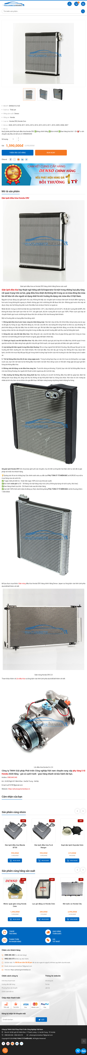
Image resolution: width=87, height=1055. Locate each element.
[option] (43, 53)
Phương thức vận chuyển (9, 988)
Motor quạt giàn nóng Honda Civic (15, 905)
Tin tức (47, 984)
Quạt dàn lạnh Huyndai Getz (72, 845)
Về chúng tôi (49, 981)
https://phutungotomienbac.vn (19, 789)
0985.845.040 (12, 777)
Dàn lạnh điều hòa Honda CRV (15, 198)
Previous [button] (77, 811)
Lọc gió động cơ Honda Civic (43, 904)
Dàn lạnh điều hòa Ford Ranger (43, 846)
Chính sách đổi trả (7, 991)
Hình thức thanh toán (8, 981)
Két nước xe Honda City (72, 904)
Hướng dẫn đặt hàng (8, 984)
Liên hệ (47, 988)
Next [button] (83, 811)
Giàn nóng (22, 583)
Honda (12, 117)
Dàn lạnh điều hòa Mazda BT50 (15, 846)
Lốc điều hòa (20, 679)
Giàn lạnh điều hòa (10, 290)
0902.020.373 (9, 959)
